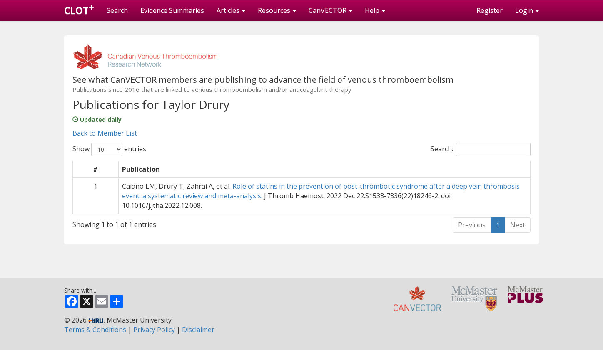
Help (375, 10)
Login (527, 10)
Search (117, 10)
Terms (95, 329)
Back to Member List (104, 133)
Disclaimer (198, 329)
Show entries (109, 149)
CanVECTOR (330, 10)
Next (517, 224)
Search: (481, 149)
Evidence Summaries (172, 10)
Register (489, 10)
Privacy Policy (154, 329)
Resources (277, 10)
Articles (231, 10)
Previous (472, 224)
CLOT (79, 8)
